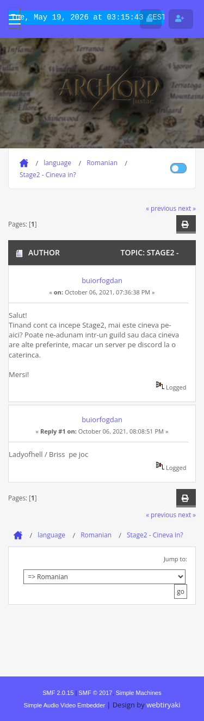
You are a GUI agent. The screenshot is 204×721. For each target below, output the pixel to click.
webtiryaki (163, 705)
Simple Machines (139, 692)
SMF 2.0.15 (57, 692)
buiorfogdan (102, 280)
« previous (161, 208)
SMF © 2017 (95, 692)
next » (187, 208)
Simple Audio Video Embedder (64, 705)
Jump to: (175, 559)
